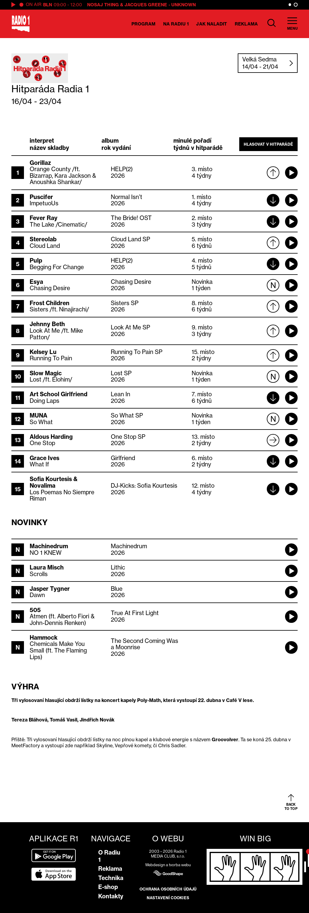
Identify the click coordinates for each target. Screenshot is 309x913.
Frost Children (49, 303)
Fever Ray (43, 218)
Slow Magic (46, 373)
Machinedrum (49, 546)
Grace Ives (44, 458)
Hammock (43, 637)
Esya (36, 281)
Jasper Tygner (50, 588)
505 (35, 610)
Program (143, 24)
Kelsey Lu (43, 351)
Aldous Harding (51, 436)
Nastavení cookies (168, 897)
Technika (110, 878)
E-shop (108, 887)
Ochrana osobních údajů (168, 889)
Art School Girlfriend (58, 394)
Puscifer (41, 197)
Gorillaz (40, 162)
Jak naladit (211, 24)
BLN (47, 4)
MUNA (38, 415)
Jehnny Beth (47, 324)
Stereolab (43, 239)
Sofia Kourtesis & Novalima (54, 482)
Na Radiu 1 (176, 24)
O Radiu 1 (109, 856)
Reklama (246, 24)
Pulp (36, 260)
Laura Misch (47, 567)
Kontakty (110, 896)
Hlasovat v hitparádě (268, 144)
